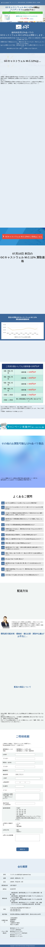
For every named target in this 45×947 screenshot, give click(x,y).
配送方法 (34, 2)
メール (18, 823)
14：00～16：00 (21, 811)
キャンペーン (14, 2)
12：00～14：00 (21, 809)
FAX (17, 824)
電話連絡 (18, 826)
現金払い (18, 831)
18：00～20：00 (21, 813)
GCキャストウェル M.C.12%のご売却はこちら (22, 236)
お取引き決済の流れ (21, 2)
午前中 (18, 808)
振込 (17, 830)
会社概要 (38, 2)
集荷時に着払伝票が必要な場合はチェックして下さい (28, 818)
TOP (10, 2)
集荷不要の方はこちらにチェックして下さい (28, 816)
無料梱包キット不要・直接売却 (25, 751)
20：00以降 (19, 814)
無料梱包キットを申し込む (23, 749)
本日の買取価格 (29, 2)
